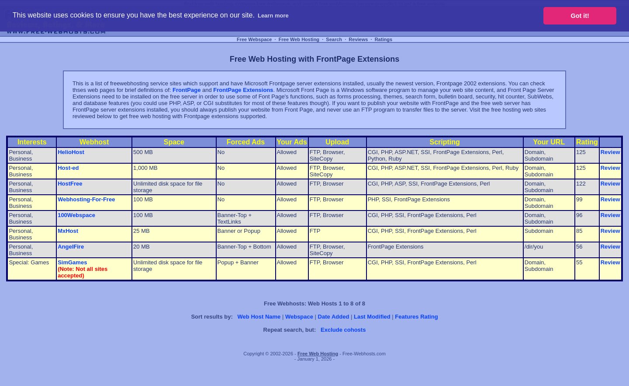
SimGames (72, 262)
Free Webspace (254, 39)
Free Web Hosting (299, 39)
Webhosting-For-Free (86, 199)
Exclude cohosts (343, 329)
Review (610, 152)
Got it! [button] (580, 15)
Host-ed (68, 168)
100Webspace (76, 215)
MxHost (68, 231)
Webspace (299, 316)
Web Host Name (259, 316)
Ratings (383, 39)
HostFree (70, 183)
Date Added (333, 316)
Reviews (358, 39)
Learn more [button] (273, 15)
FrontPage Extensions (243, 90)
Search (334, 39)
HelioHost (71, 152)
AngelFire (71, 246)
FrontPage (186, 90)
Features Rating (416, 316)
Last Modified (372, 316)
